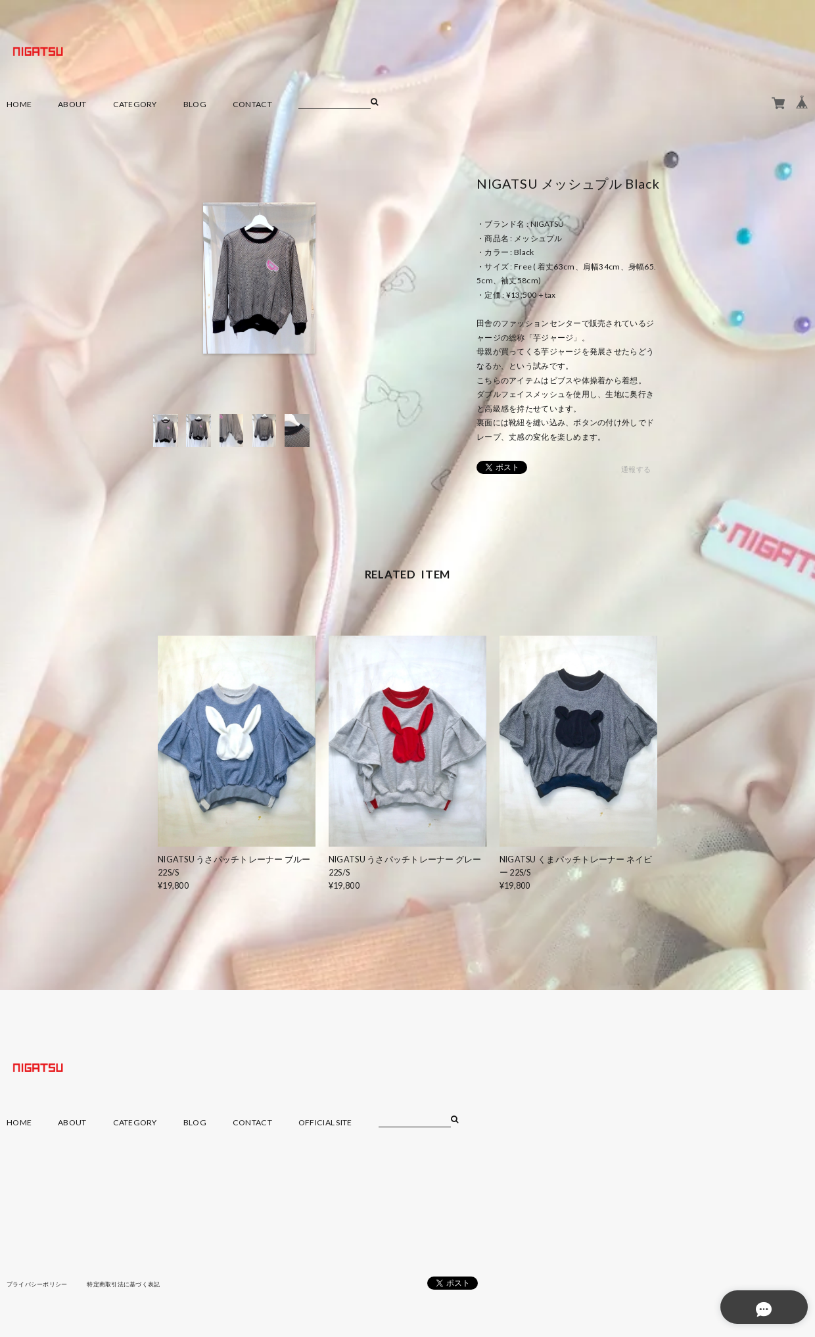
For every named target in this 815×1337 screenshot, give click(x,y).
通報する (636, 469)
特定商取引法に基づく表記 (134, 1284)
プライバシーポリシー (40, 1284)
